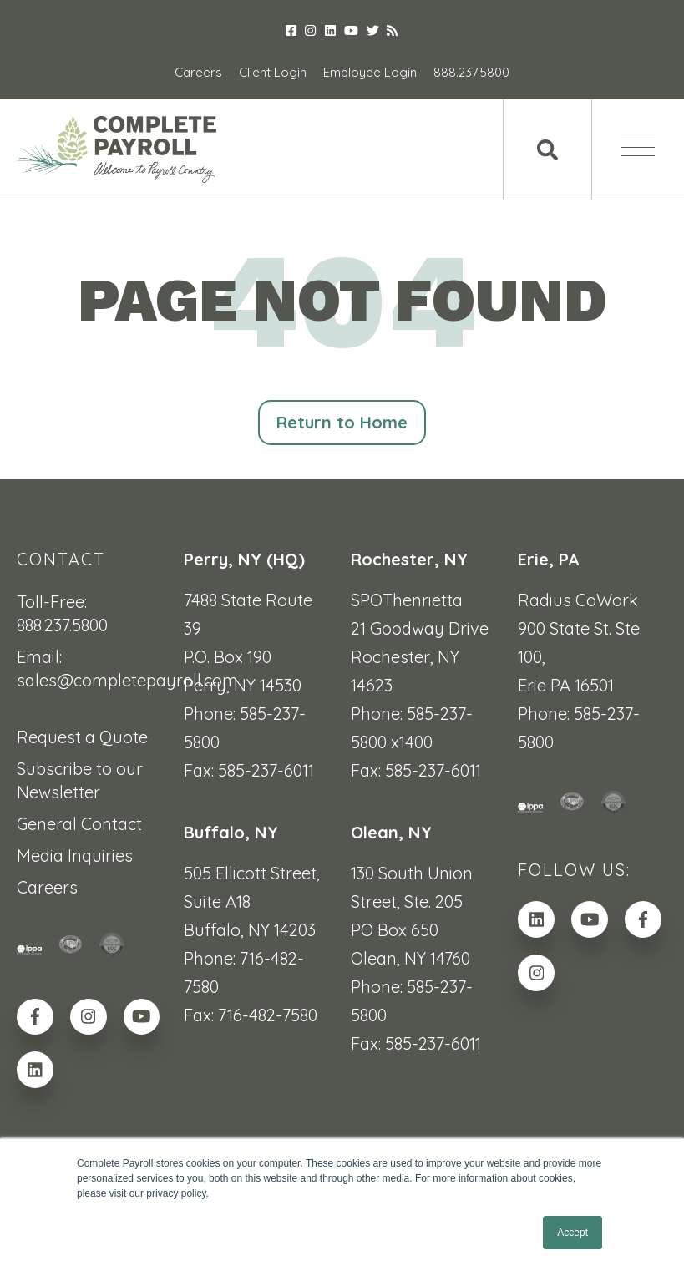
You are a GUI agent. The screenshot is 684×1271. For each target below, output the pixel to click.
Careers (198, 72)
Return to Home (342, 423)
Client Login (273, 72)
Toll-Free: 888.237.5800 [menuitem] (62, 614)
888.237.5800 (471, 72)
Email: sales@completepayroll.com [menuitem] (91, 669)
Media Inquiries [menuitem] (75, 856)
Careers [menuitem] (47, 888)
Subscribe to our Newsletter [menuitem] (80, 781)
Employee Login (370, 72)
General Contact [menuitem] (80, 824)
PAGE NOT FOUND (342, 300)
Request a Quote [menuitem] (82, 737)
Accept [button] (572, 1232)
